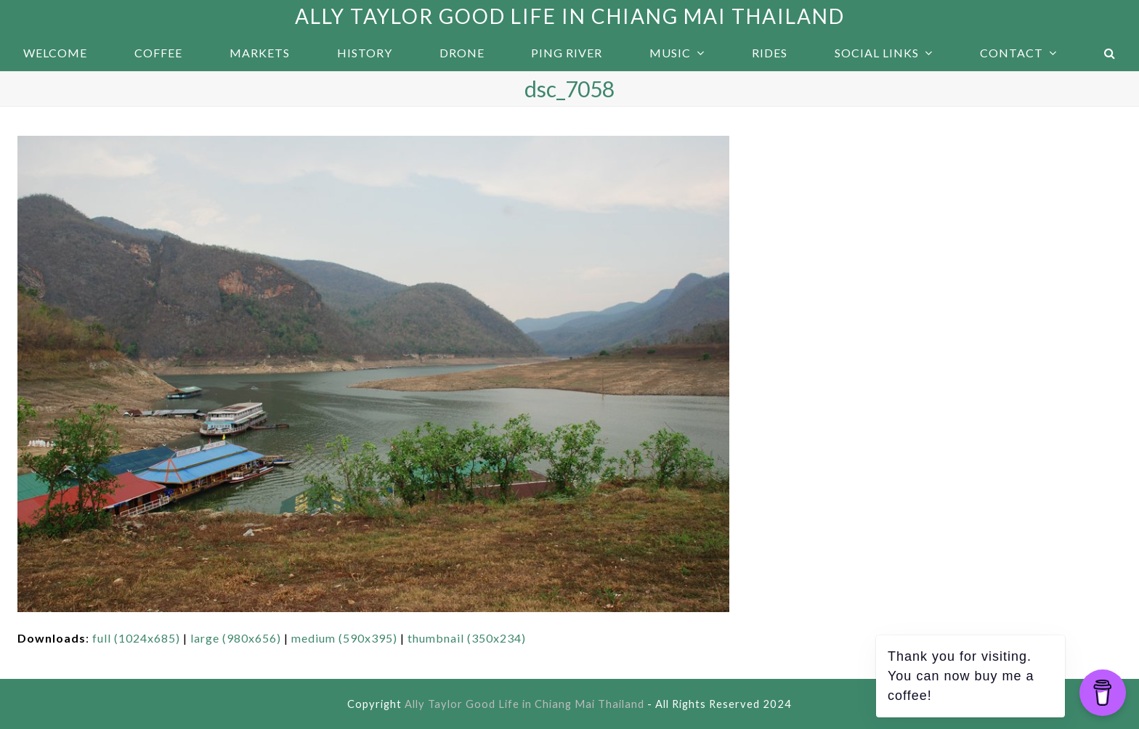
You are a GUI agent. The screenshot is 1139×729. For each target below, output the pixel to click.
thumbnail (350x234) (467, 638)
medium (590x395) (344, 638)
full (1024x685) (136, 638)
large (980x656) (235, 638)
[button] (1109, 53)
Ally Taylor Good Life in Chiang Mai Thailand (570, 16)
